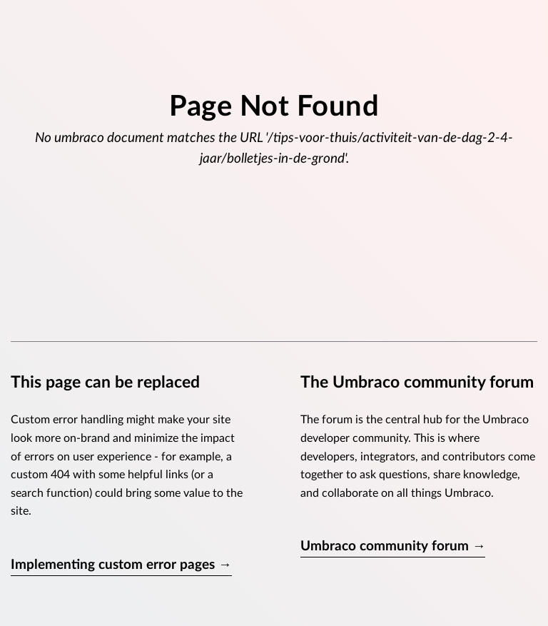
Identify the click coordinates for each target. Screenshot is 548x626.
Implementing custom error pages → (121, 565)
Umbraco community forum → (393, 546)
